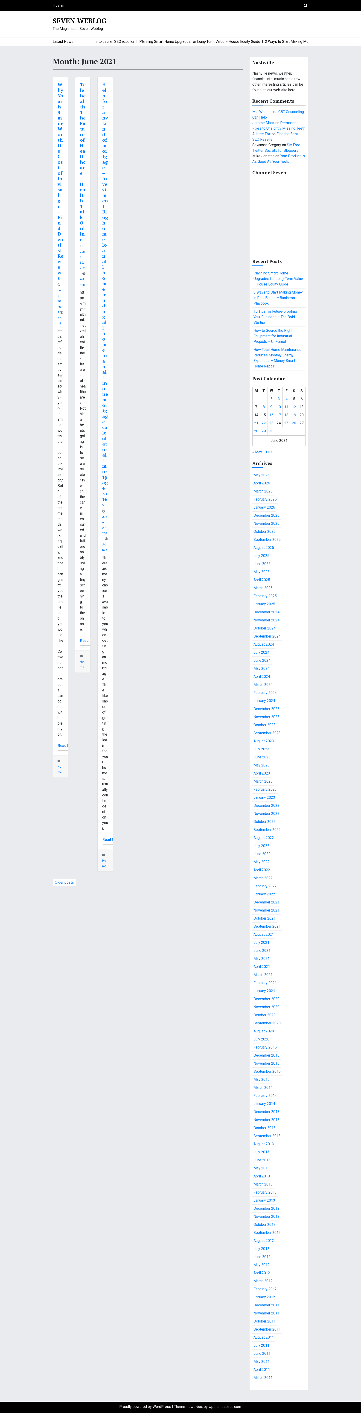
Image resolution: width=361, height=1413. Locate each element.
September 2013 (267, 1136)
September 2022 (267, 829)
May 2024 (261, 668)
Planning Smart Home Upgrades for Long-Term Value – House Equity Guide (278, 278)
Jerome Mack (263, 123)
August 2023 (263, 741)
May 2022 (261, 862)
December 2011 (266, 1305)
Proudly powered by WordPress (145, 1406)
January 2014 (264, 1103)
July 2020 (261, 1039)
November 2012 (266, 1216)
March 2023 (263, 781)
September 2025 (267, 539)
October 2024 (264, 628)
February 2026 (265, 499)
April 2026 (261, 483)
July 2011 (261, 1345)
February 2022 (265, 886)
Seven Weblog (80, 20)
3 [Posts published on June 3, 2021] (279, 399)
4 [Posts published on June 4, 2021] (286, 399)
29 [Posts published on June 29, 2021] (264, 431)
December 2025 (266, 515)
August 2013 (263, 1144)
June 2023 (262, 757)
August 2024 (263, 644)
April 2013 (261, 1176)
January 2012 (264, 1297)
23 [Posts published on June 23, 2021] (271, 423)
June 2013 (262, 1160)
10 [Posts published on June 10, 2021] (279, 407)
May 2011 (261, 1361)
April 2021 (261, 966)
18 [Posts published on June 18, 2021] (286, 415)
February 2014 (265, 1095)
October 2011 (264, 1321)
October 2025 (264, 531)
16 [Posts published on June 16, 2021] (271, 415)
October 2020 (264, 1015)
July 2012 (261, 1249)
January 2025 (264, 604)
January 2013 (264, 1200)
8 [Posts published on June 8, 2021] (264, 407)
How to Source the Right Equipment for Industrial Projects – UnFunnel (272, 336)
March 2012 (263, 1281)
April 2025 (261, 580)
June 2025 (262, 564)
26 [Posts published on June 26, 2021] (294, 423)
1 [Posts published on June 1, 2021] (264, 399)
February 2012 (265, 1289)
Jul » (268, 452)
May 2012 (261, 1265)
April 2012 (261, 1273)
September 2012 (267, 1232)
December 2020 (266, 999)
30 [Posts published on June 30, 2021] (271, 431)
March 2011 (263, 1377)
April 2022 (261, 870)
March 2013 (263, 1184)
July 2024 (261, 652)
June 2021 (262, 950)
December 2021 (266, 902)
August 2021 (263, 934)
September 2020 (267, 1023)
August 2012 (263, 1240)
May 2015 (261, 1079)
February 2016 (265, 1047)
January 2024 (264, 701)
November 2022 (266, 813)
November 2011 (266, 1313)
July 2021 (261, 942)
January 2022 (264, 894)
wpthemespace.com (225, 1406)
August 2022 (263, 838)
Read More (67, 745)
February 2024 (265, 692)
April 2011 (261, 1369)
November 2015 (266, 1063)
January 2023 (264, 797)
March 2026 (263, 491)
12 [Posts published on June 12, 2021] (294, 407)
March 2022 (263, 878)
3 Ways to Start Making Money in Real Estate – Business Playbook (278, 298)
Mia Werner (261, 112)
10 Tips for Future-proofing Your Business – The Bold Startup (275, 317)
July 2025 (261, 556)
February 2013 (265, 1192)
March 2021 (263, 975)
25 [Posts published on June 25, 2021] (286, 423)
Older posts (64, 882)
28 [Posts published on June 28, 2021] (256, 431)
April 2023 (261, 773)
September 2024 (267, 636)
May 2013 (261, 1168)
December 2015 (266, 1055)
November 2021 (266, 910)
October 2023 (264, 725)
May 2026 (261, 475)
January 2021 (264, 991)
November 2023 (266, 717)
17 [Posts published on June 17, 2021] (279, 415)
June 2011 (262, 1353)
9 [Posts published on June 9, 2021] (271, 407)
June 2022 (262, 854)
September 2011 (267, 1329)
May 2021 (261, 958)
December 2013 (266, 1112)
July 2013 (261, 1152)
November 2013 (266, 1120)
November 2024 (266, 620)
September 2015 (267, 1071)
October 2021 (264, 918)
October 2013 (264, 1128)
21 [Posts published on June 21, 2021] (256, 423)
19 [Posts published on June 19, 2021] (294, 415)
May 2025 (261, 572)
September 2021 (267, 926)
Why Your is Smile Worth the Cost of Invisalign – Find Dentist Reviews (60, 181)
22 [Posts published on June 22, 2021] (264, 423)
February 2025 (265, 596)
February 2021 (265, 983)
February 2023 (265, 789)
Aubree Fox (261, 134)
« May (257, 452)
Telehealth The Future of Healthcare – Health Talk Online (83, 162)
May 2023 (261, 765)
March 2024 (263, 684)
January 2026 (264, 507)
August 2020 (263, 1031)
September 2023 (267, 733)
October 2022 (264, 821)
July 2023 (261, 749)
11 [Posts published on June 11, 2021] (286, 407)
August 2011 (263, 1337)
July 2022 (261, 846)
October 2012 (264, 1224)
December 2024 (266, 612)
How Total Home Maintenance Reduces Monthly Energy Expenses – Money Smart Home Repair (277, 357)
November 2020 (266, 1007)
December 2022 (266, 805)
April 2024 (261, 676)
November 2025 (266, 523)
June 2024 (262, 660)
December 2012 (266, 1208)
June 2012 (262, 1257)
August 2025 (263, 547)
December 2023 (266, 709)
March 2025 (263, 588)
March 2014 (263, 1087)
